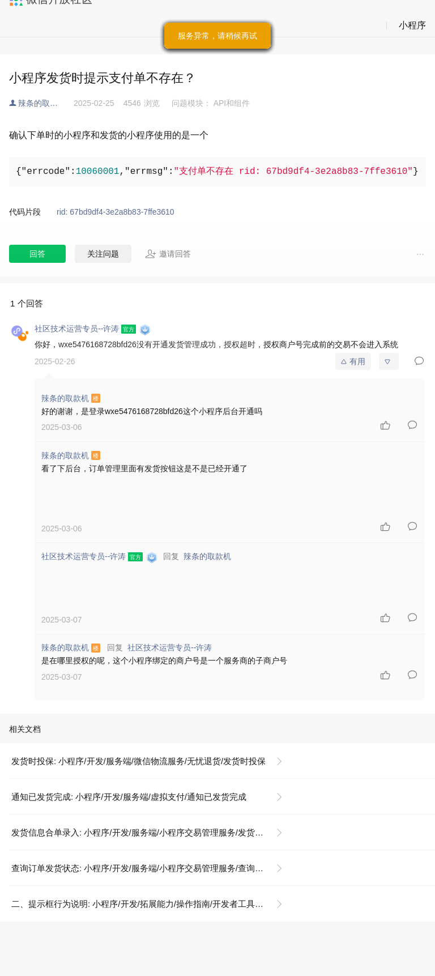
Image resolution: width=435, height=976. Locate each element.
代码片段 (25, 211)
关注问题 (103, 253)
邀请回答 (168, 253)
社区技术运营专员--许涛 (169, 647)
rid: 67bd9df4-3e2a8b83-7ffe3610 (115, 211)
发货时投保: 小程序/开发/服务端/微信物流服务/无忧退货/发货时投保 (138, 761)
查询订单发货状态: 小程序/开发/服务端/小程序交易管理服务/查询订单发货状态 (151, 868)
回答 (37, 253)
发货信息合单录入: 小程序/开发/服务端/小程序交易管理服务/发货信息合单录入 (151, 832)
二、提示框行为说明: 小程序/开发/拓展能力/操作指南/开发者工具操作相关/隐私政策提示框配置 (151, 904)
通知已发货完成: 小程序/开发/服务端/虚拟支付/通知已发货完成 (128, 797)
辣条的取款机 (42, 103)
